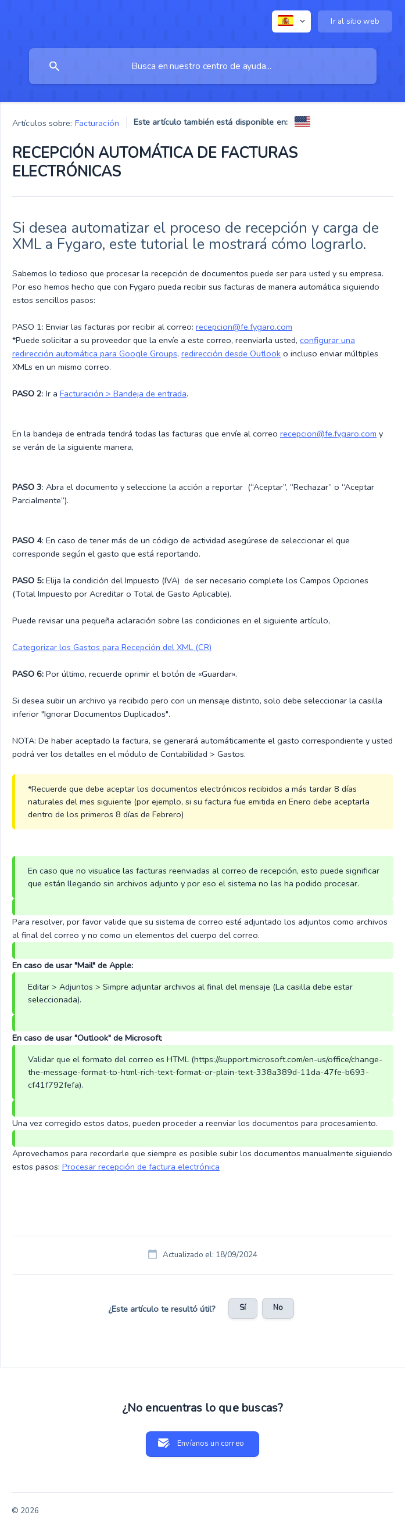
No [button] (278, 1307)
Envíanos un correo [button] (210, 1443)
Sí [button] (242, 1307)
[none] (291, 21)
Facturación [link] (97, 123)
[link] (302, 121)
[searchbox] (203, 66)
